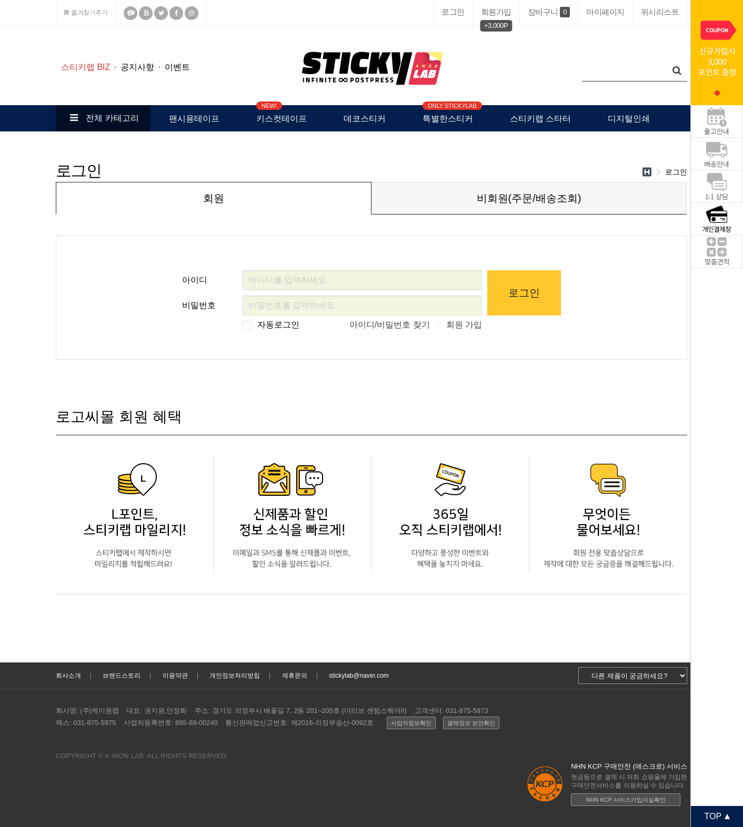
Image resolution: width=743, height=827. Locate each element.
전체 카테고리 (102, 117)
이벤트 (177, 67)
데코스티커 (365, 118)
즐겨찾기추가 (85, 12)
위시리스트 (660, 11)
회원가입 (496, 14)
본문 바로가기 (0, 26)
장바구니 (549, 12)
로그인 (453, 11)
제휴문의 (294, 675)
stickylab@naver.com (359, 675)
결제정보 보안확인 (471, 723)
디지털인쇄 (629, 118)
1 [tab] (717, 93)
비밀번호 (199, 302)
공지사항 (137, 67)
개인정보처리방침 (234, 675)
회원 (213, 198)
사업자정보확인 (411, 723)
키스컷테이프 (281, 114)
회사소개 (68, 675)
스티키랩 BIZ (85, 67)
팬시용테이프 (194, 118)
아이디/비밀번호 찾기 (389, 324)
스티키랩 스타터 (540, 118)
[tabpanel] (717, 52)
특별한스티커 (448, 114)
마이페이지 (605, 11)
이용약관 (175, 675)
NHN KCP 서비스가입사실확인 (626, 800)
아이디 (194, 277)
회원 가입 (464, 324)
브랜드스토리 (121, 675)
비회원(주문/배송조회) (529, 198)
